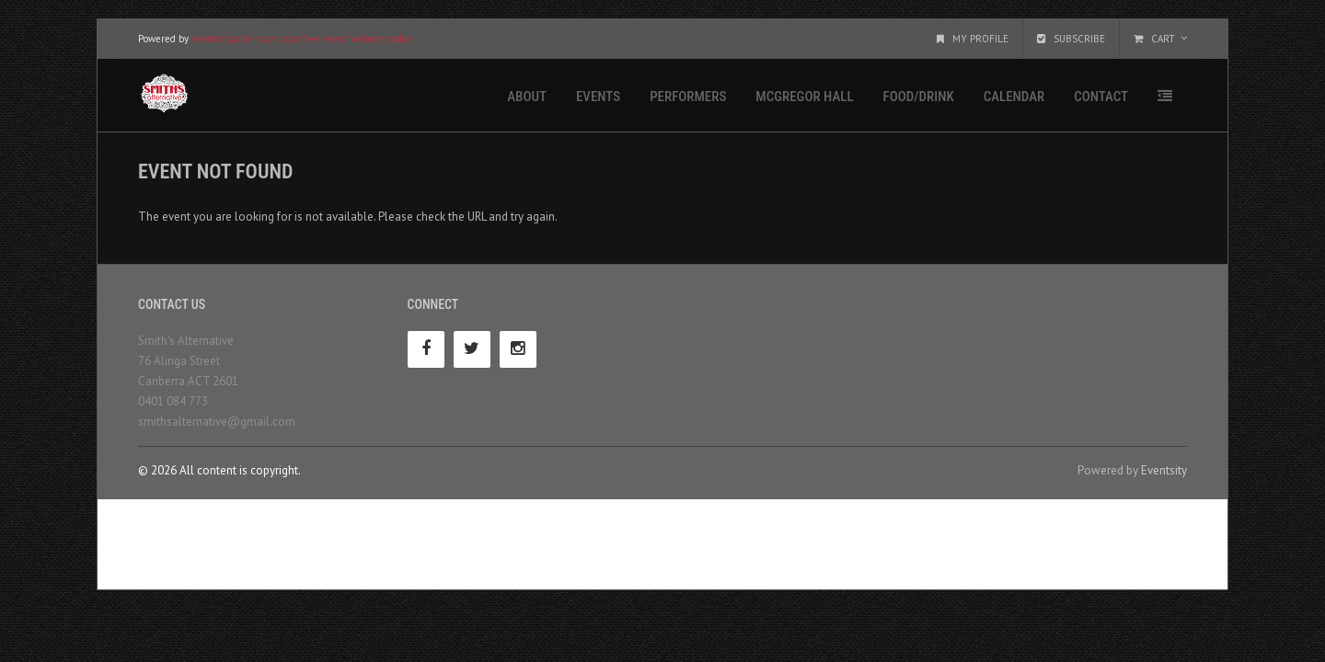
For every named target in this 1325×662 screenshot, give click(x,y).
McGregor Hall (804, 96)
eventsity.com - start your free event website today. (301, 38)
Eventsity (1164, 470)
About (527, 96)
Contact (1101, 96)
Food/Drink (918, 96)
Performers (688, 96)
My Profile (972, 38)
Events (598, 96)
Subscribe (1071, 38)
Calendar (1014, 96)
